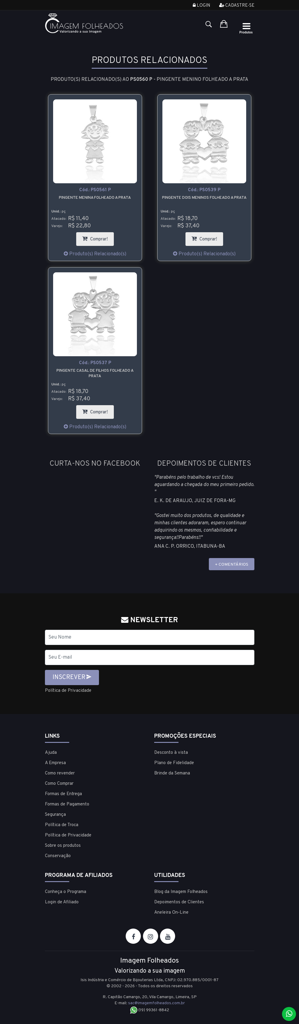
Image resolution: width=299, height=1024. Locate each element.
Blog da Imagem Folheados (181, 892)
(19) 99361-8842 (149, 1009)
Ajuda (51, 752)
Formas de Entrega (63, 794)
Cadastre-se (236, 6)
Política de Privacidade (70, 691)
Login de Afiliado (62, 902)
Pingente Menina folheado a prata (95, 197)
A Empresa (55, 763)
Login (201, 6)
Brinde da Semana (172, 773)
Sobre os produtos (63, 845)
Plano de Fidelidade (174, 763)
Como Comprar (59, 783)
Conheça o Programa (65, 892)
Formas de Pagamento (67, 804)
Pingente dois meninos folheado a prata (204, 197)
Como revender (60, 773)
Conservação (58, 856)
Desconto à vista (171, 752)
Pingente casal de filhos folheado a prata (95, 373)
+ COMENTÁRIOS (231, 564)
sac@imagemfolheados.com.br (156, 1002)
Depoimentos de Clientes (179, 902)
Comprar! (98, 237)
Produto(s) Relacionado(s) (95, 254)
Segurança (55, 814)
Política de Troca (61, 825)
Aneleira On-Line (171, 912)
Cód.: (95, 190)
